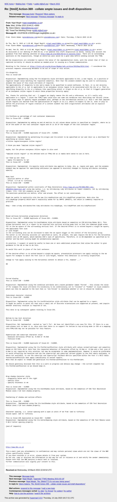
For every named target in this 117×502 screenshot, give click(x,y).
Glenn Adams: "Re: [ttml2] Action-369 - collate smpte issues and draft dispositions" (52, 484)
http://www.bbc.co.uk (15, 447)
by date (41, 491)
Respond (39, 14)
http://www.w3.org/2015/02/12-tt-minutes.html (60, 54)
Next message (32, 17)
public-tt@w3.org (41, 4)
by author (68, 491)
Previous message (46, 17)
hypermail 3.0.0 (36, 498)
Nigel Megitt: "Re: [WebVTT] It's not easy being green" (48, 481)
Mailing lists (20, 4)
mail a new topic (48, 488)
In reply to (60, 17)
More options (49, 14)
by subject (58, 491)
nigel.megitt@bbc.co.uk (32, 23)
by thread (49, 491)
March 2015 (55, 4)
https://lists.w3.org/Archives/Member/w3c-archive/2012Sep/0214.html (59, 66)
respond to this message (30, 488)
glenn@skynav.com (29, 28)
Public (29, 4)
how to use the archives (23, 493)
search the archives (43, 493)
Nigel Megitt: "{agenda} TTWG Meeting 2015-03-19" (44, 479)
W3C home (9, 4)
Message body (28, 14)
